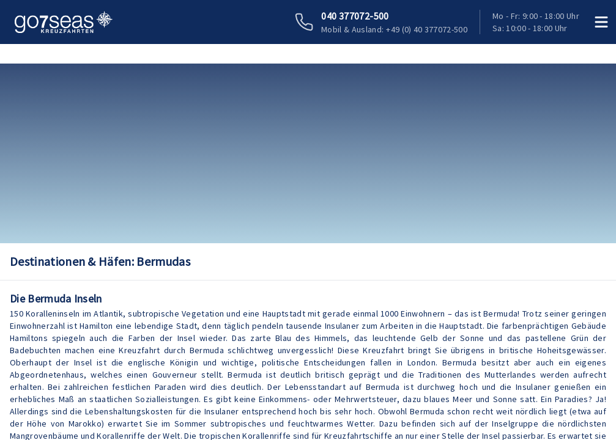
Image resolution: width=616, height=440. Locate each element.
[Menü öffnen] (601, 22)
